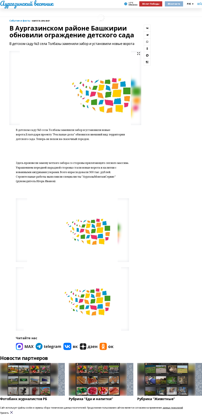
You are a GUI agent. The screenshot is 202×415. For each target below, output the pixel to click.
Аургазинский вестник (26, 3)
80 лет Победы (150, 3)
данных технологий (173, 407)
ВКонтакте (174, 3)
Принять (4, 413)
